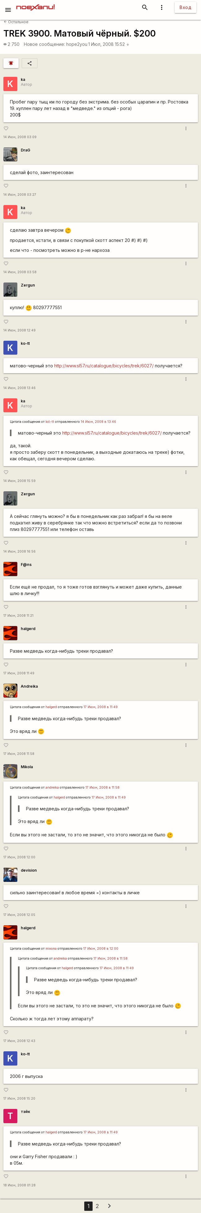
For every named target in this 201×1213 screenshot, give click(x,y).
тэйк (25, 1111)
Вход (185, 7)
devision (29, 870)
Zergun (28, 285)
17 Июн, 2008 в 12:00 (100, 949)
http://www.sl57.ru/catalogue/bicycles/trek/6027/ (104, 365)
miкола (51, 949)
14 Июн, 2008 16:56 (19, 552)
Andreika (29, 686)
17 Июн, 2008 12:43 (19, 1041)
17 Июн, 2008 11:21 (18, 616)
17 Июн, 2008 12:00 (19, 857)
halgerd (28, 628)
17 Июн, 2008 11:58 (18, 754)
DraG (25, 150)
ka (23, 79)
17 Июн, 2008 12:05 (19, 915)
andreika (52, 788)
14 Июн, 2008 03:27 (19, 195)
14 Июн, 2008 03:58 (20, 272)
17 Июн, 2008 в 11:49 (101, 707)
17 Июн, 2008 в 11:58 (102, 788)
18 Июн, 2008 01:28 (19, 1185)
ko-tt (25, 343)
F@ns (26, 564)
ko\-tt (50, 422)
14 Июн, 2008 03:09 (20, 137)
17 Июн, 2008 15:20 (19, 1099)
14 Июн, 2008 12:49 (19, 330)
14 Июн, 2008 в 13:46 (98, 422)
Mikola (27, 766)
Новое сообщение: (44, 44)
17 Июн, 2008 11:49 (18, 673)
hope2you (76, 44)
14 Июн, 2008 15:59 (19, 481)
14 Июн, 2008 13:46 (19, 388)
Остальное (16, 22)
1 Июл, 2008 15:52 (108, 44)
